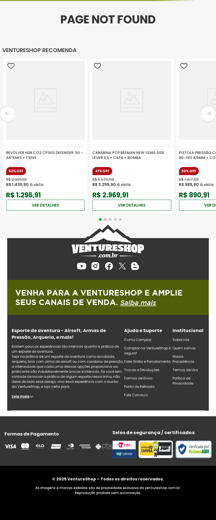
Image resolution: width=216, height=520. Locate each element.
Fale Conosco (136, 395)
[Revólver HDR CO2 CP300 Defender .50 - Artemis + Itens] (45, 136)
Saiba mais (138, 302)
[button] (100, 219)
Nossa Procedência (183, 359)
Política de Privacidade (183, 381)
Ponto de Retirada (139, 386)
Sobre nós (181, 339)
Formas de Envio (138, 378)
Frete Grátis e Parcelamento (147, 361)
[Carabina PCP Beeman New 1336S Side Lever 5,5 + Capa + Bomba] (132, 136)
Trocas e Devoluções (141, 369)
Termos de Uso (185, 369)
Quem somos (184, 348)
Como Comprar (137, 339)
